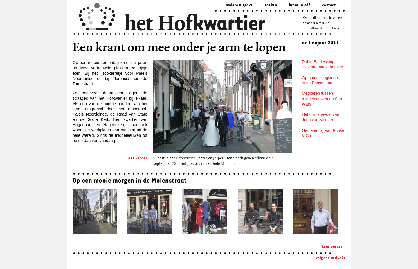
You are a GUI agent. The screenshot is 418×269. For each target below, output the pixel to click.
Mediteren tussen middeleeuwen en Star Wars (322, 98)
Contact (329, 5)
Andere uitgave (239, 5)
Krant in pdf (299, 5)
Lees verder (137, 158)
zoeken (271, 5)
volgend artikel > (331, 258)
